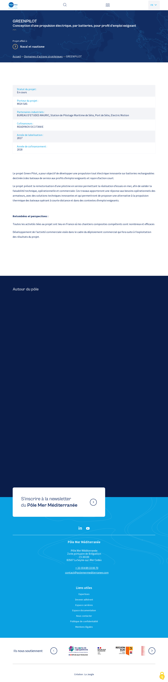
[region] (84, 56)
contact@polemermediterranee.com (87, 572)
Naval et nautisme (32, 47)
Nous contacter (84, 615)
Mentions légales (84, 626)
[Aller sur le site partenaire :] (78, 651)
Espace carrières (84, 605)
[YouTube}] (88, 528)
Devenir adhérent (84, 599)
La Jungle (89, 674)
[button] (107, 5)
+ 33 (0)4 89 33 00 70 (86, 568)
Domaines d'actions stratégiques (43, 56)
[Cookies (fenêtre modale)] (162, 676)
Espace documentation (84, 610)
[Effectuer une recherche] (65, 5)
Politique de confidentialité (84, 621)
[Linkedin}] (80, 528)
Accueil (17, 56)
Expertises (84, 594)
